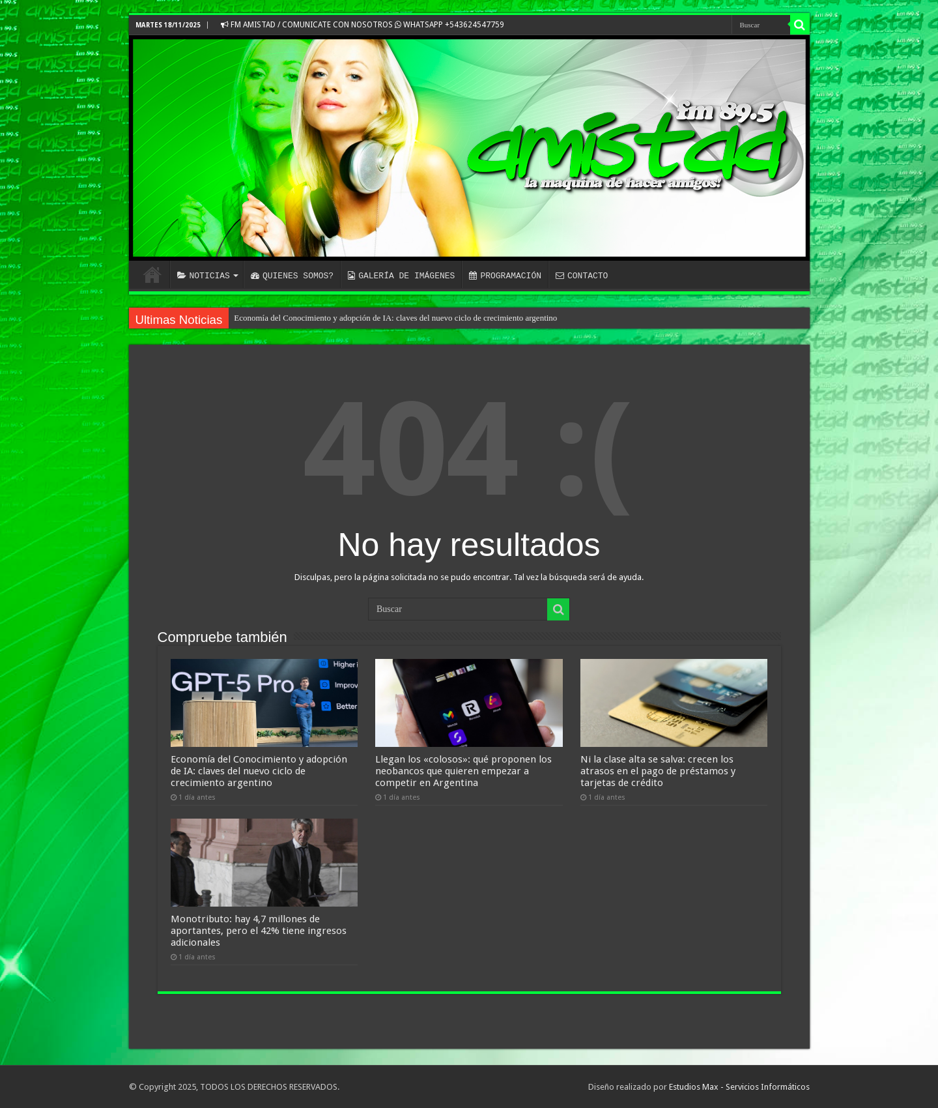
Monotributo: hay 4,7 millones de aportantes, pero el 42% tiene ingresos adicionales (259, 930)
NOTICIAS (203, 276)
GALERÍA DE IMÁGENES (401, 276)
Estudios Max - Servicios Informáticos (739, 1087)
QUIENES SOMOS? (292, 276)
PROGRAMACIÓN (505, 276)
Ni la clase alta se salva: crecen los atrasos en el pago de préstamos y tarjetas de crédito (657, 771)
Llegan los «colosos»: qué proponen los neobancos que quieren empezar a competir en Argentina (463, 771)
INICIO (152, 274)
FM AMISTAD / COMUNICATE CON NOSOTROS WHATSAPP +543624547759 (362, 24)
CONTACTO (582, 276)
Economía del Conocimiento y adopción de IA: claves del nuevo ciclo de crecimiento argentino (395, 318)
